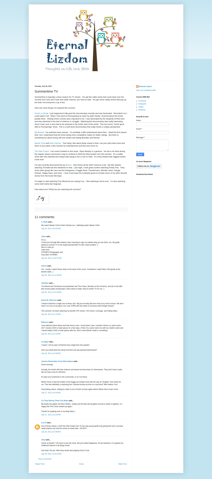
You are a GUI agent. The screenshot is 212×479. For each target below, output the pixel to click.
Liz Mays (45, 342)
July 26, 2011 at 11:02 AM (51, 275)
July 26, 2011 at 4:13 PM (51, 334)
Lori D (43, 423)
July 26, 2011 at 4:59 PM (51, 353)
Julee (43, 236)
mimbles (44, 283)
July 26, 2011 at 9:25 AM (50, 229)
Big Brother (39, 132)
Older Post (122, 464)
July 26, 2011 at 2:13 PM (51, 314)
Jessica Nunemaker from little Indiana (57, 361)
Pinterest (141, 110)
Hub (69, 165)
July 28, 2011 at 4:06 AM (50, 432)
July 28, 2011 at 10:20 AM (51, 454)
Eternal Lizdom (145, 86)
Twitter (141, 107)
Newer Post (39, 464)
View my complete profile (146, 90)
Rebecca (44, 322)
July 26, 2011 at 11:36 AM (51, 292)
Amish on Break (41, 113)
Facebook (142, 101)
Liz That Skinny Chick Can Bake (54, 401)
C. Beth (44, 222)
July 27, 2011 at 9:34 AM (50, 393)
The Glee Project (42, 151)
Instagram (142, 104)
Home (81, 464)
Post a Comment (44, 459)
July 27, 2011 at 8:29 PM (51, 415)
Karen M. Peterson (49, 300)
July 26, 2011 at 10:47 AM (51, 258)
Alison (44, 266)
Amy (43, 440)
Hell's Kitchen (55, 143)
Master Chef (40, 143)
